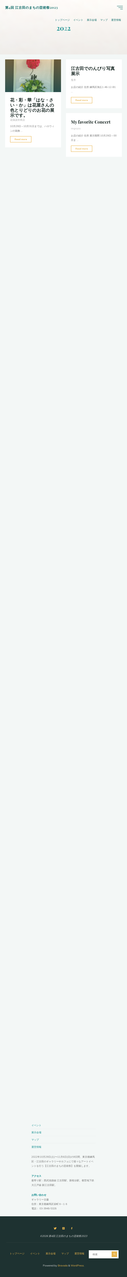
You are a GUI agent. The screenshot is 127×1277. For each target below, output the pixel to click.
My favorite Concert (90, 122)
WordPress (77, 1265)
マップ (35, 1139)
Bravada (62, 1265)
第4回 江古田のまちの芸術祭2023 (32, 8)
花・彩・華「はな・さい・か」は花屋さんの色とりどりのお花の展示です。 (32, 107)
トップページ (17, 1253)
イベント (36, 1125)
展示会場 (36, 1132)
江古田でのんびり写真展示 (93, 70)
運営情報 (36, 1146)
